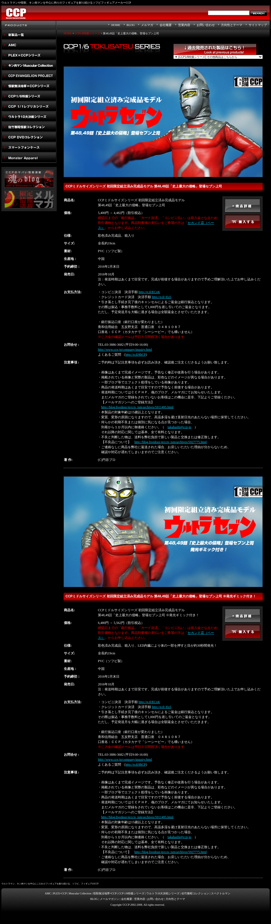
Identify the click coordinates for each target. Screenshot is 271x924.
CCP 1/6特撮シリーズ (131, 893)
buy (242, 221)
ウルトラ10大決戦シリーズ (29, 117)
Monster (29, 158)
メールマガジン (109, 898)
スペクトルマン (29, 137)
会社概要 (166, 25)
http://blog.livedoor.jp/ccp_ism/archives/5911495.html (137, 407)
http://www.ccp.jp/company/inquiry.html (125, 350)
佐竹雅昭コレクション (195, 893)
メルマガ (147, 25)
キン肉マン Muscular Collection (29, 65)
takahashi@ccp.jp (179, 427)
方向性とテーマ (231, 25)
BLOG (131, 25)
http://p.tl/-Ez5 (161, 297)
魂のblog (29, 179)
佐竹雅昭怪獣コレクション (29, 127)
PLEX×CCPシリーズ (29, 55)
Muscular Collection (80, 893)
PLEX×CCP (60, 893)
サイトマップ (258, 25)
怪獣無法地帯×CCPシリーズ (29, 86)
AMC (29, 45)
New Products (29, 35)
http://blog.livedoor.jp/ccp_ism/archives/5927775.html (170, 442)
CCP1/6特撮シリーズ (29, 96)
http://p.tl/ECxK (149, 292)
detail (242, 205)
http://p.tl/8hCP (135, 355)
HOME (115, 25)
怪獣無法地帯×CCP (104, 893)
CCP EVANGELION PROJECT (29, 76)
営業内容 (184, 25)
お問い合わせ (206, 25)
